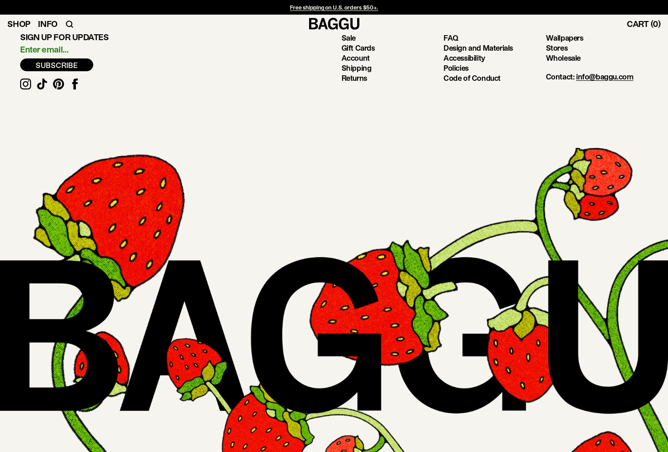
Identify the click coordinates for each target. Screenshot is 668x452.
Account (356, 57)
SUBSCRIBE (57, 65)
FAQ (451, 37)
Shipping (357, 67)
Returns (354, 78)
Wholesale (563, 57)
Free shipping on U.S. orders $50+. (334, 7)
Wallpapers (564, 37)
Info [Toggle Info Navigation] (48, 24)
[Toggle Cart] (647, 24)
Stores (557, 47)
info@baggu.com (604, 76)
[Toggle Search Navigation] (69, 24)
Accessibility (464, 57)
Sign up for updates (64, 37)
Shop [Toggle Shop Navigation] (19, 24)
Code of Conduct (472, 78)
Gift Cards (358, 47)
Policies (456, 67)
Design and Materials (478, 47)
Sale (349, 37)
